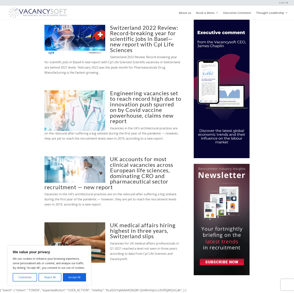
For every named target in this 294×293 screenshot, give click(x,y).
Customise (25, 277)
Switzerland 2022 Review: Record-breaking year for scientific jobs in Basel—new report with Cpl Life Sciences (144, 38)
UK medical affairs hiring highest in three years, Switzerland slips (143, 231)
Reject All (50, 277)
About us (185, 13)
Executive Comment (237, 13)
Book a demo (205, 13)
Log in (283, 3)
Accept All (74, 277)
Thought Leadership (270, 13)
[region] (49, 265)
